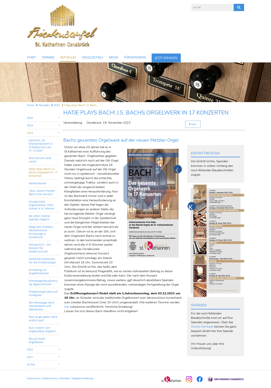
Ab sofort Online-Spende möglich (40, 217)
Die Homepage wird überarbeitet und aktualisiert (41, 306)
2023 (55, 105)
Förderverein (135, 57)
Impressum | (35, 378)
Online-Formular (202, 327)
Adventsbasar (37, 183)
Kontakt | (66, 378)
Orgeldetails (92, 57)
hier (66, 307)
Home (30, 105)
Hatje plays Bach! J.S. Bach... (80, 105)
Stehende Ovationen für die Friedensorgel (42, 260)
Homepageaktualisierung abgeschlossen (43, 282)
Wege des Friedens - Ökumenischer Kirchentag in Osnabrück (42, 232)
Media (113, 57)
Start (31, 57)
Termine (48, 57)
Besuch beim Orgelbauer (37, 340)
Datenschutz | (51, 378)
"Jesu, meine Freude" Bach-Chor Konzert (42, 192)
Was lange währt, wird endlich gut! (43, 318)
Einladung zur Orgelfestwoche (39, 271)
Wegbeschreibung (82, 378)
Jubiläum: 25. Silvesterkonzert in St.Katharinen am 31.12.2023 (40, 145)
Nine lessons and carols (40, 159)
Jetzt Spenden (166, 58)
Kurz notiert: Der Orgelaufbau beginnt (42, 329)
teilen (193, 124)
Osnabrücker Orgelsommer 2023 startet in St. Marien (41, 205)
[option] (135, 82)
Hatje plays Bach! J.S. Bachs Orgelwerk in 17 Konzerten (43, 172)
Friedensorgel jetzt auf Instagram (43, 293)
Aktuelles (68, 57)
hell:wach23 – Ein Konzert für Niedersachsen (40, 248)
